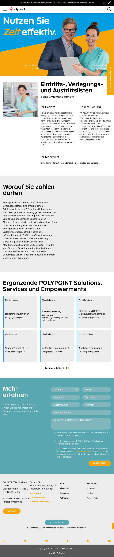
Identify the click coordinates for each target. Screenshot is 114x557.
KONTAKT (12, 511)
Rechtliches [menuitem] (92, 483)
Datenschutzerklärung (82, 451)
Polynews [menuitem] (64, 498)
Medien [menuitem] (90, 493)
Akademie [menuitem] (64, 488)
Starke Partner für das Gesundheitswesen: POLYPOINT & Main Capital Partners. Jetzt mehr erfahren (57, 3)
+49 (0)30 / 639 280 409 (16, 498)
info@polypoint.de (12, 501)
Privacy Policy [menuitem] (93, 498)
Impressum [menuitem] (91, 488)
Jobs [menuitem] (62, 483)
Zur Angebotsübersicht (56, 368)
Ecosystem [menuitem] (64, 493)
